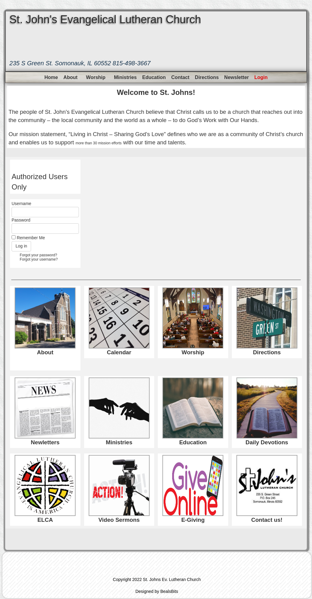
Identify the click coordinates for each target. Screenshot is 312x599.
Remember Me (31, 237)
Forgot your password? (38, 255)
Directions (207, 77)
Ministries (125, 77)
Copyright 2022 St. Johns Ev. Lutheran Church (156, 579)
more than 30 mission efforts (99, 143)
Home (51, 77)
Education (154, 77)
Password (21, 220)
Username (21, 203)
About (70, 77)
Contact (180, 77)
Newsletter (236, 77)
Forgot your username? (39, 259)
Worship (95, 77)
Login (261, 77)
